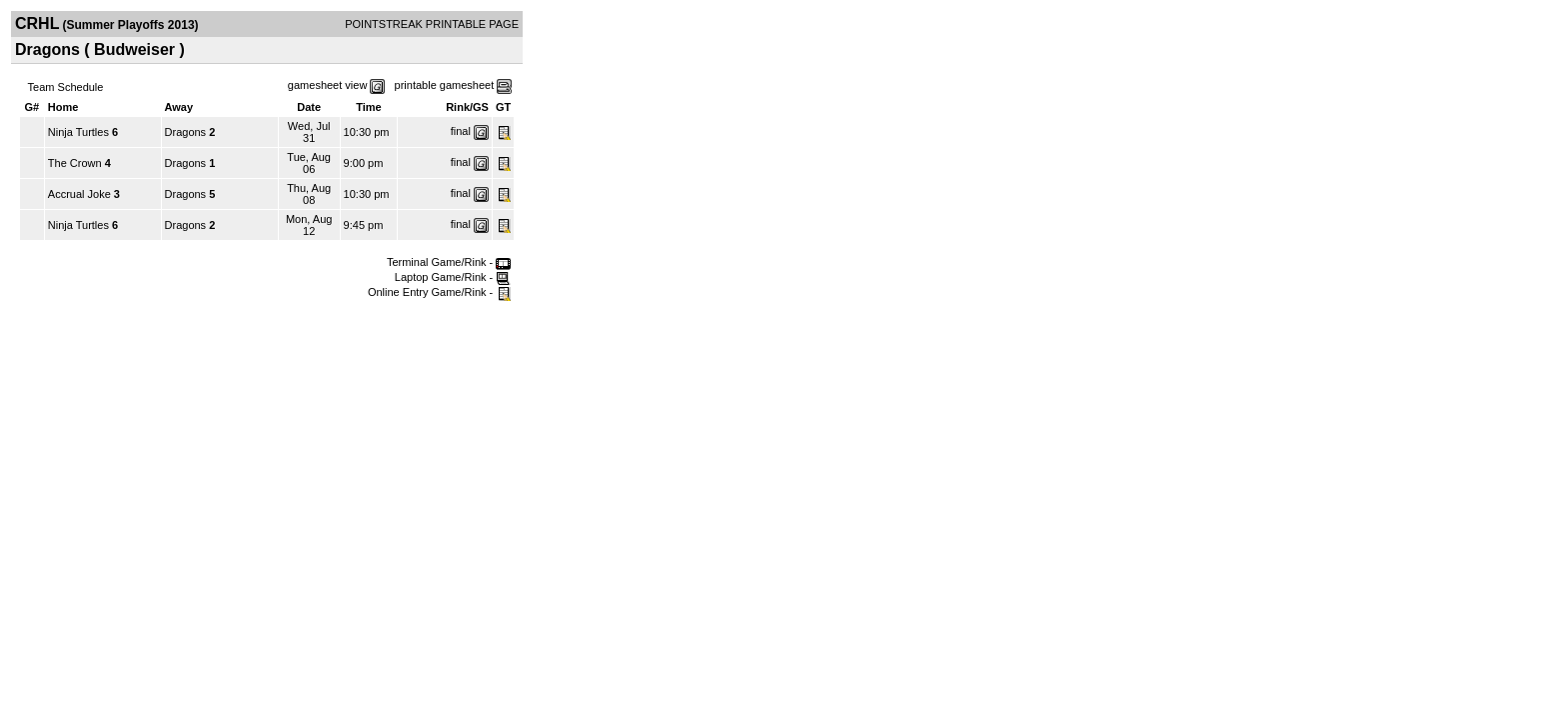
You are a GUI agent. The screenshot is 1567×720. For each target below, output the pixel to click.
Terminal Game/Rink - (449, 262)
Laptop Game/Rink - (453, 277)
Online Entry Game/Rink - (439, 292)
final (461, 131)
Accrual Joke (79, 194)
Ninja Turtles (78, 132)
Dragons (186, 132)
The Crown (75, 163)
